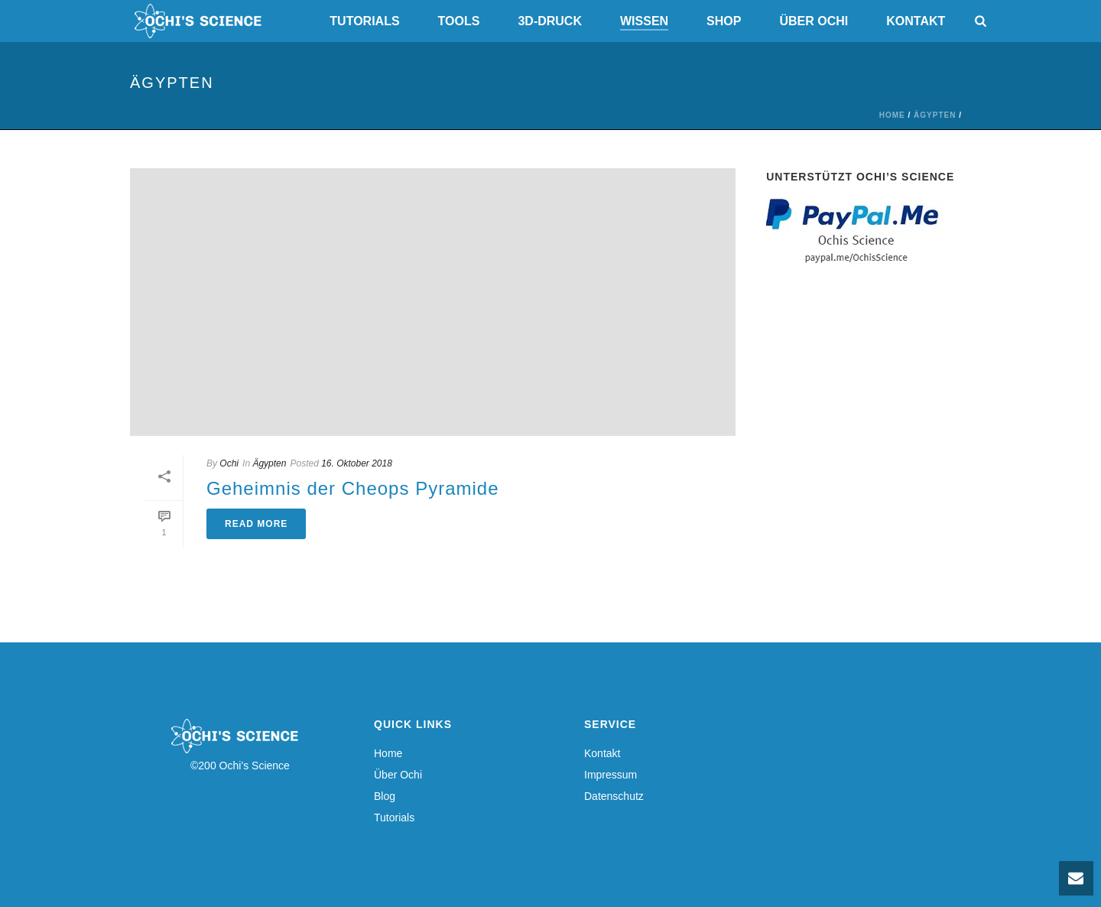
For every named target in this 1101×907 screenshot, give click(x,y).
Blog (384, 796)
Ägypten (935, 115)
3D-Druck (550, 21)
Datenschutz (614, 796)
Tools (459, 21)
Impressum (610, 775)
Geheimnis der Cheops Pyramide (352, 488)
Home (892, 115)
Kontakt (915, 21)
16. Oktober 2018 (356, 463)
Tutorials (364, 21)
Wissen (644, 21)
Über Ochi (813, 21)
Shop (723, 21)
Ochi (229, 463)
